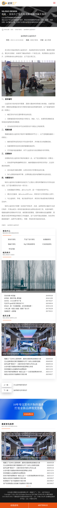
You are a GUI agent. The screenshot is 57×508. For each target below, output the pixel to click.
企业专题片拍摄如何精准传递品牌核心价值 (18, 366)
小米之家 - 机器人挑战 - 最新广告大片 (16, 308)
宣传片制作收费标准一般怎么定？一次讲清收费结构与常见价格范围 (24, 372)
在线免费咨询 (28, 414)
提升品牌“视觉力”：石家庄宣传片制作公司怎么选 (20, 364)
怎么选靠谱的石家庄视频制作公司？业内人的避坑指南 (22, 361)
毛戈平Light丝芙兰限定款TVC (14, 303)
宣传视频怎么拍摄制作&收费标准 (15, 369)
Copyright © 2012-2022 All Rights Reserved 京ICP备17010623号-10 (25, 494)
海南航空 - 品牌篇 (10, 311)
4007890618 (43, 505)
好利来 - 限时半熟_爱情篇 (12, 298)
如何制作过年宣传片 (20, 390)
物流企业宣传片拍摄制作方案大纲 (15, 374)
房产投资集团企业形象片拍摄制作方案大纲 (17, 483)
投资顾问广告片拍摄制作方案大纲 (14, 481)
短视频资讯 (47, 239)
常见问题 (12, 249)
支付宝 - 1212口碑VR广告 (12, 301)
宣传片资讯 (18, 29)
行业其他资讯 (46, 244)
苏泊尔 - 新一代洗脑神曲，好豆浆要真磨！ (18, 306)
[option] (28, 458)
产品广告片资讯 (29, 239)
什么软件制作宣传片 (20, 385)
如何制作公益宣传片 (29, 29)
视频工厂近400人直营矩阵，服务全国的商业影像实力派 (22, 359)
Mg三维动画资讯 (29, 244)
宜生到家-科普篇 (9, 295)
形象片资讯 (11, 244)
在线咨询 (14, 505)
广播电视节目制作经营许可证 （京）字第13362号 (29, 496)
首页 (12, 29)
